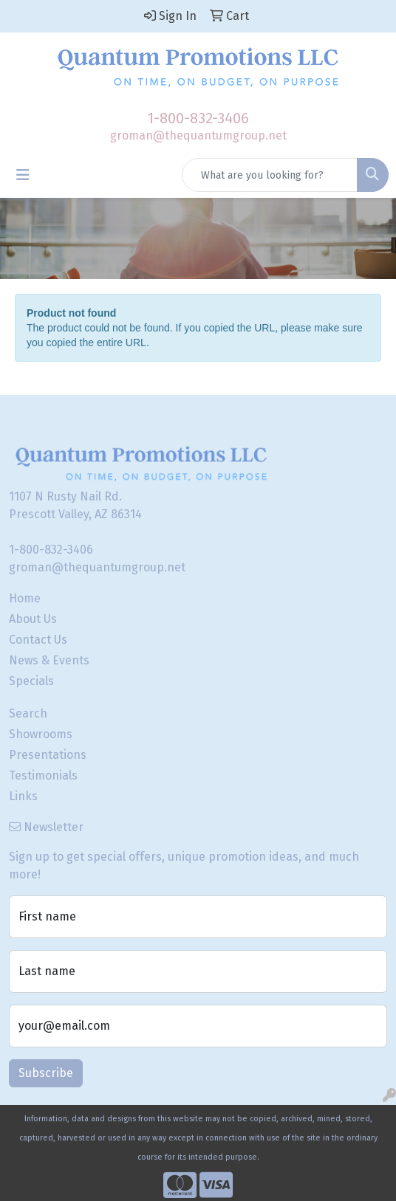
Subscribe (45, 1073)
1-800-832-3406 (198, 118)
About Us (33, 619)
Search (28, 713)
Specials (31, 681)
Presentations (47, 755)
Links (23, 796)
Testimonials (43, 775)
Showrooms (40, 734)
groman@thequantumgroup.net (198, 135)
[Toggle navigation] (22, 175)
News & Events (49, 660)
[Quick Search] (270, 175)
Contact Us (38, 640)
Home (25, 598)
